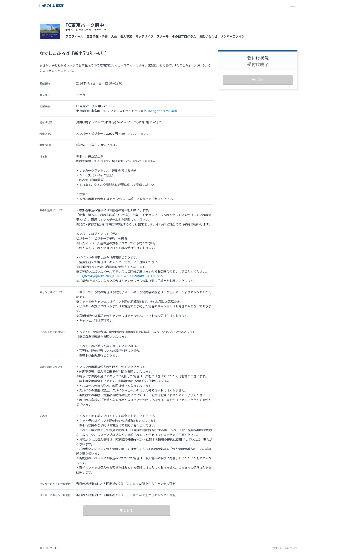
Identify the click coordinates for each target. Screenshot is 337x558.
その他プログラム (184, 36)
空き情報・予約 (97, 36)
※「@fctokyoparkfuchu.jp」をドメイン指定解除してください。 (120, 276)
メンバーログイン (233, 36)
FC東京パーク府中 (84, 24)
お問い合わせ (208, 36)
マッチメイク (144, 36)
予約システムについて (284, 547)
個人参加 (126, 36)
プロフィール (74, 36)
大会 (114, 36)
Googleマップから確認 (162, 111)
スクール (163, 36)
